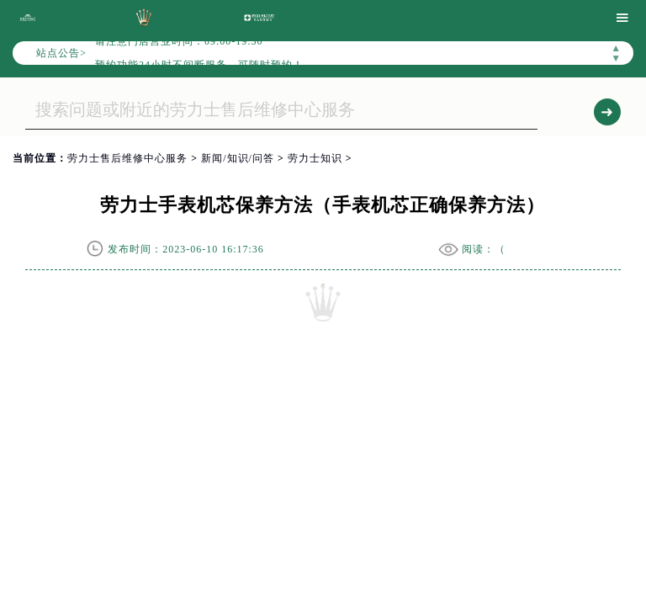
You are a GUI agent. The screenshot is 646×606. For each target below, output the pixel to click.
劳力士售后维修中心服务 (127, 158)
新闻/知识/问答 (237, 158)
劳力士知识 (315, 158)
